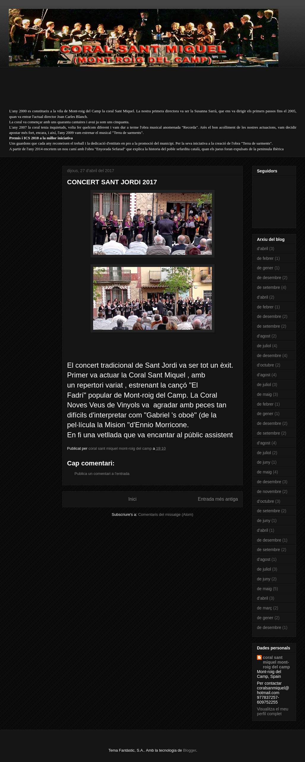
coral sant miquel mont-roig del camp (276, 662)
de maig (264, 394)
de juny (263, 462)
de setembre (268, 287)
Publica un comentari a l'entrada (101, 473)
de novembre (269, 491)
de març (264, 608)
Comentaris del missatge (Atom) (165, 514)
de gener (265, 267)
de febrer (265, 258)
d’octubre (265, 365)
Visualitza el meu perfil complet (272, 711)
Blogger (189, 750)
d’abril (262, 248)
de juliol (264, 345)
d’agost (263, 336)
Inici (132, 499)
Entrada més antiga (218, 499)
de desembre (269, 277)
